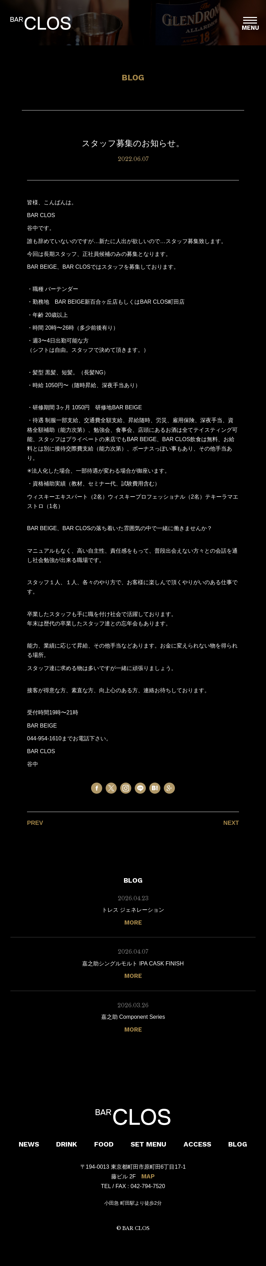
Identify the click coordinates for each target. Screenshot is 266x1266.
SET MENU (148, 1144)
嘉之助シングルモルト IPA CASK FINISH (133, 963)
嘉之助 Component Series (133, 1017)
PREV (35, 823)
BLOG (237, 1144)
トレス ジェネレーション (133, 910)
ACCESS (197, 1144)
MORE (133, 922)
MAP (148, 1176)
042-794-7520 (148, 1186)
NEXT (231, 823)
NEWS (29, 1144)
